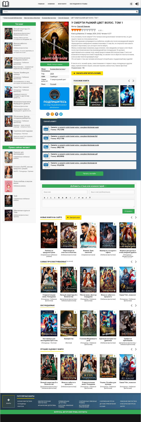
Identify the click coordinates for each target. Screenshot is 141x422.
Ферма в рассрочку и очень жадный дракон (127, 251)
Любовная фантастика (128, 401)
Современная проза (107, 401)
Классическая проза (127, 404)
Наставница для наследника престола (49, 339)
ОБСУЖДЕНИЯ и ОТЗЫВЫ (78, 4)
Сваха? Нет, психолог (127, 295)
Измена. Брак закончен (88, 251)
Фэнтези (20, 406)
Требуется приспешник (127, 339)
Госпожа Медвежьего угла (88, 339)
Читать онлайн (89, 173)
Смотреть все (73, 217)
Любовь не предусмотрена (49, 251)
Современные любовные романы (88, 402)
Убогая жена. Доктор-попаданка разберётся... (88, 296)
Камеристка (68, 339)
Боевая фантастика (57, 69)
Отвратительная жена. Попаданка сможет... (49, 296)
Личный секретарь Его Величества (68, 296)
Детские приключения (108, 404)
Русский (53, 84)
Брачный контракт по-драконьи (108, 339)
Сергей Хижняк (63, 18)
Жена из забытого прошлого (108, 296)
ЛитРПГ (122, 406)
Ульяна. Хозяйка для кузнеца (108, 383)
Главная (41, 4)
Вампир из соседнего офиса (108, 251)
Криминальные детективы (63, 402)
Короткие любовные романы (65, 406)
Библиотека (17, 4)
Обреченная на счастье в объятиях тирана (68, 252)
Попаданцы (45, 71)
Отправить (128, 211)
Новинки (51, 4)
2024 (52, 74)
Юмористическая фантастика (44, 402)
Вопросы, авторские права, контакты (70, 412)
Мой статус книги (54, 64)
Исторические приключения (84, 406)
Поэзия (102, 406)
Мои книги (62, 4)
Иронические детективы (47, 405)
